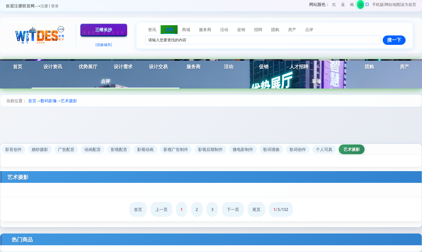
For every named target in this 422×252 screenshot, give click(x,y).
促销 (263, 66)
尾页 (256, 209)
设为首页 (408, 4)
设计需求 (123, 66)
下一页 (233, 209)
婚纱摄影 (40, 149)
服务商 (193, 66)
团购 (369, 66)
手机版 (378, 4)
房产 (404, 66)
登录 (55, 6)
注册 (44, 6)
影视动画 (145, 149)
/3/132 (281, 209)
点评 (105, 81)
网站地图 (392, 4)
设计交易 (158, 66)
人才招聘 (299, 66)
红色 (334, 5)
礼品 (334, 66)
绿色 (361, 5)
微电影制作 (243, 149)
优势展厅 (88, 66)
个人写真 (324, 149)
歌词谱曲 (271, 149)
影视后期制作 (210, 149)
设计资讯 (52, 66)
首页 (17, 66)
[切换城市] (104, 44)
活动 (228, 66)
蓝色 (343, 5)
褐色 (352, 5)
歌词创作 (298, 149)
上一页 (161, 209)
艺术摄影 (69, 100)
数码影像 (48, 100)
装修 (316, 81)
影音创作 (13, 149)
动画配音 (92, 149)
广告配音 (66, 149)
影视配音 (119, 149)
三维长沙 (103, 29)
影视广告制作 (176, 149)
